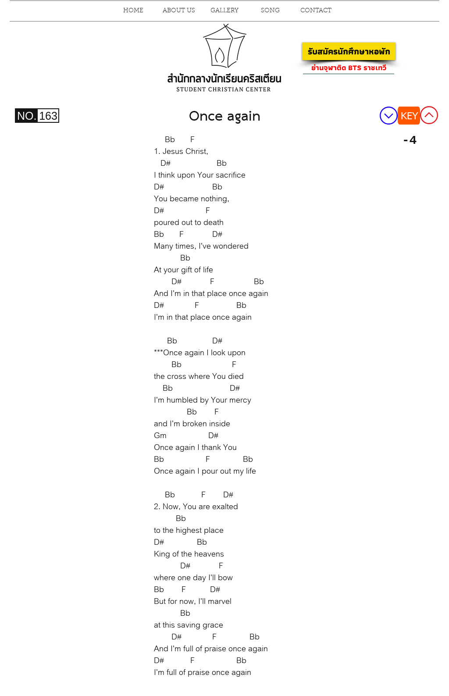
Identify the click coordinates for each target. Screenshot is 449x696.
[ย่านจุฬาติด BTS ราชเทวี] (348, 67)
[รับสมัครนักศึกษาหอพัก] (349, 51)
